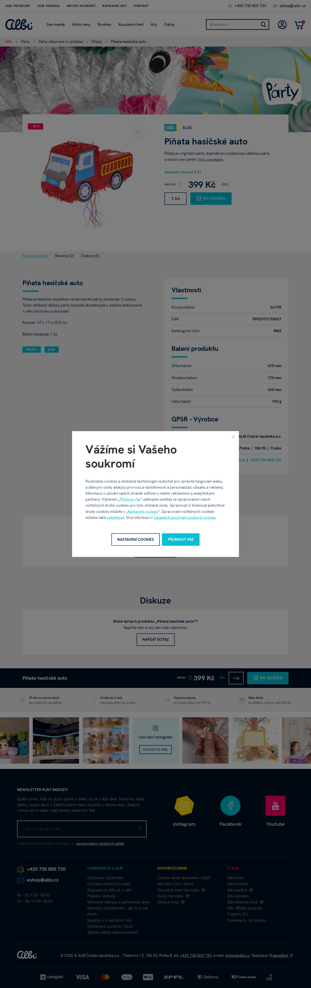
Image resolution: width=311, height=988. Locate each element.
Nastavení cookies (143, 511)
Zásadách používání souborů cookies (185, 517)
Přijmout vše (130, 499)
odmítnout (115, 517)
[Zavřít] (233, 437)
